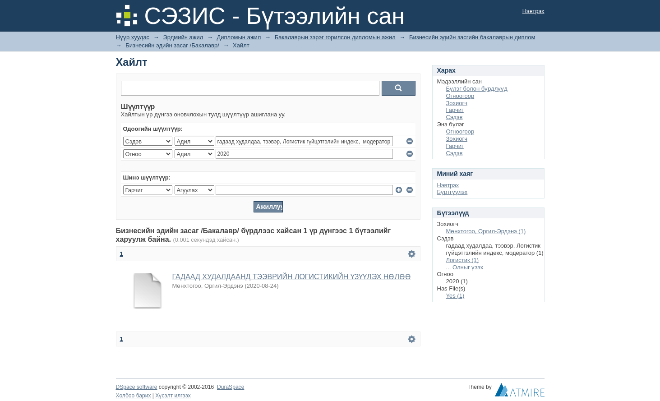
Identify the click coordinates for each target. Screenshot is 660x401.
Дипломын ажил (239, 37)
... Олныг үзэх (465, 267)
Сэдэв (454, 117)
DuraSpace (230, 387)
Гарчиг (455, 109)
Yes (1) (455, 295)
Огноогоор (460, 95)
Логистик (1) (462, 260)
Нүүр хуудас (133, 37)
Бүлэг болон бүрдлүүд (477, 88)
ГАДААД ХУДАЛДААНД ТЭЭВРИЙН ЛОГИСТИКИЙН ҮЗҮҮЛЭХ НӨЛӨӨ (291, 277)
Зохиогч (456, 103)
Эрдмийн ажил (183, 37)
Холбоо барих (133, 395)
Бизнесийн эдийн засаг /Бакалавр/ (172, 45)
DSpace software (136, 387)
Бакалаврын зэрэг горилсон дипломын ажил (335, 37)
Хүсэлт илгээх (173, 395)
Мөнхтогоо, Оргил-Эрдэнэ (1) (486, 231)
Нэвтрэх (533, 11)
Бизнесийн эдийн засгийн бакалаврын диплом (472, 37)
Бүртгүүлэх (452, 192)
